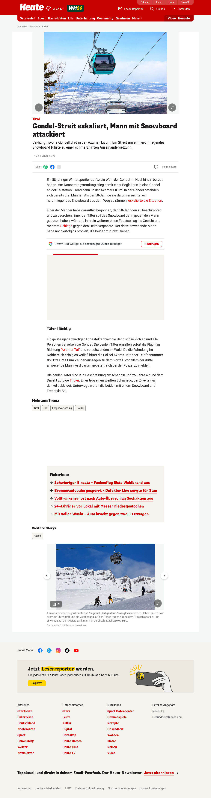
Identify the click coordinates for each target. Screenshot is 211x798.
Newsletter (25, 753)
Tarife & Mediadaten (48, 788)
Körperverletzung (62, 408)
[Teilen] (59, 167)
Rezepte (113, 723)
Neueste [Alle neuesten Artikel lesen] (184, 18)
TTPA (68, 788)
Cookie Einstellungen (153, 788)
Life (70, 18)
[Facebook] (52, 167)
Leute (66, 717)
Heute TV (69, 753)
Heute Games (72, 741)
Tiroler (74, 380)
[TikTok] (67, 650)
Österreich (27, 18)
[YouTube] (76, 650)
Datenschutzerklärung (89, 788)
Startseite (22, 26)
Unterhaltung (85, 18)
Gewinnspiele (117, 717)
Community (105, 18)
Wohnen (113, 735)
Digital (67, 729)
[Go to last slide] (46, 575)
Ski (45, 408)
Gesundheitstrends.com (167, 717)
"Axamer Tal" (70, 350)
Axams (38, 536)
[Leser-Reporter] (130, 9)
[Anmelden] (180, 9)
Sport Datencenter (120, 711)
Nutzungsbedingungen (122, 788)
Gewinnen (123, 18)
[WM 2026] (75, 8)
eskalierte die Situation (145, 200)
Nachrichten (57, 18)
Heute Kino (70, 747)
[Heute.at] (32, 7)
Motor (111, 741)
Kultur (67, 723)
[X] (49, 650)
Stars (66, 711)
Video (111, 753)
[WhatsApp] (45, 167)
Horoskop (69, 735)
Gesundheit (115, 729)
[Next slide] (164, 575)
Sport (42, 18)
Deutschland (26, 723)
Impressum (24, 788)
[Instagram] (58, 650)
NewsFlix (158, 711)
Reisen (112, 747)
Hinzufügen (151, 244)
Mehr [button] (136, 18)
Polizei (80, 408)
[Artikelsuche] (157, 9)
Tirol (46, 26)
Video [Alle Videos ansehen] (172, 18)
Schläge (66, 226)
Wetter (22, 747)
